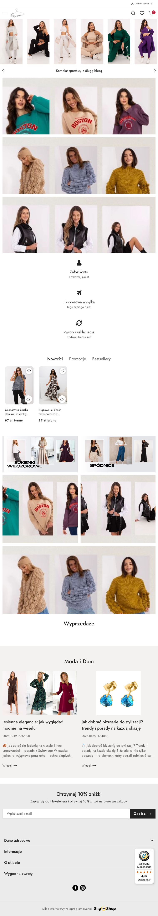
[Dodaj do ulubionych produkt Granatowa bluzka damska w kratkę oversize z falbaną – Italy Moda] (29, 371)
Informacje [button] (79, 851)
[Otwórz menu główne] (4, 12)
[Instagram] (83, 888)
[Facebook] (75, 888)
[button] (55, 361)
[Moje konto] (142, 3)
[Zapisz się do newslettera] (66, 814)
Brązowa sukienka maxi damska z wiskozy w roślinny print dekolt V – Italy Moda (52, 412)
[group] (79, 41)
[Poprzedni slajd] (3, 71)
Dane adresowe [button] (79, 840)
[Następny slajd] (155, 71)
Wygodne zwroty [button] (79, 873)
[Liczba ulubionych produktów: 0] (142, 13)
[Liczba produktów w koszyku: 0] (150, 13)
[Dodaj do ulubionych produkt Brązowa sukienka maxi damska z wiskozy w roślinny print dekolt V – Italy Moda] (63, 371)
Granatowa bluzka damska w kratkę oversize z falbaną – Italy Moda (18, 412)
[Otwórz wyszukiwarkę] (133, 13)
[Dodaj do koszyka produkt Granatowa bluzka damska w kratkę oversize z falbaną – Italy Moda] (28, 399)
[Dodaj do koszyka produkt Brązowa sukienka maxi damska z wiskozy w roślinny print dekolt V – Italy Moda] (62, 399)
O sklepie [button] (79, 862)
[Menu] (151, 850)
